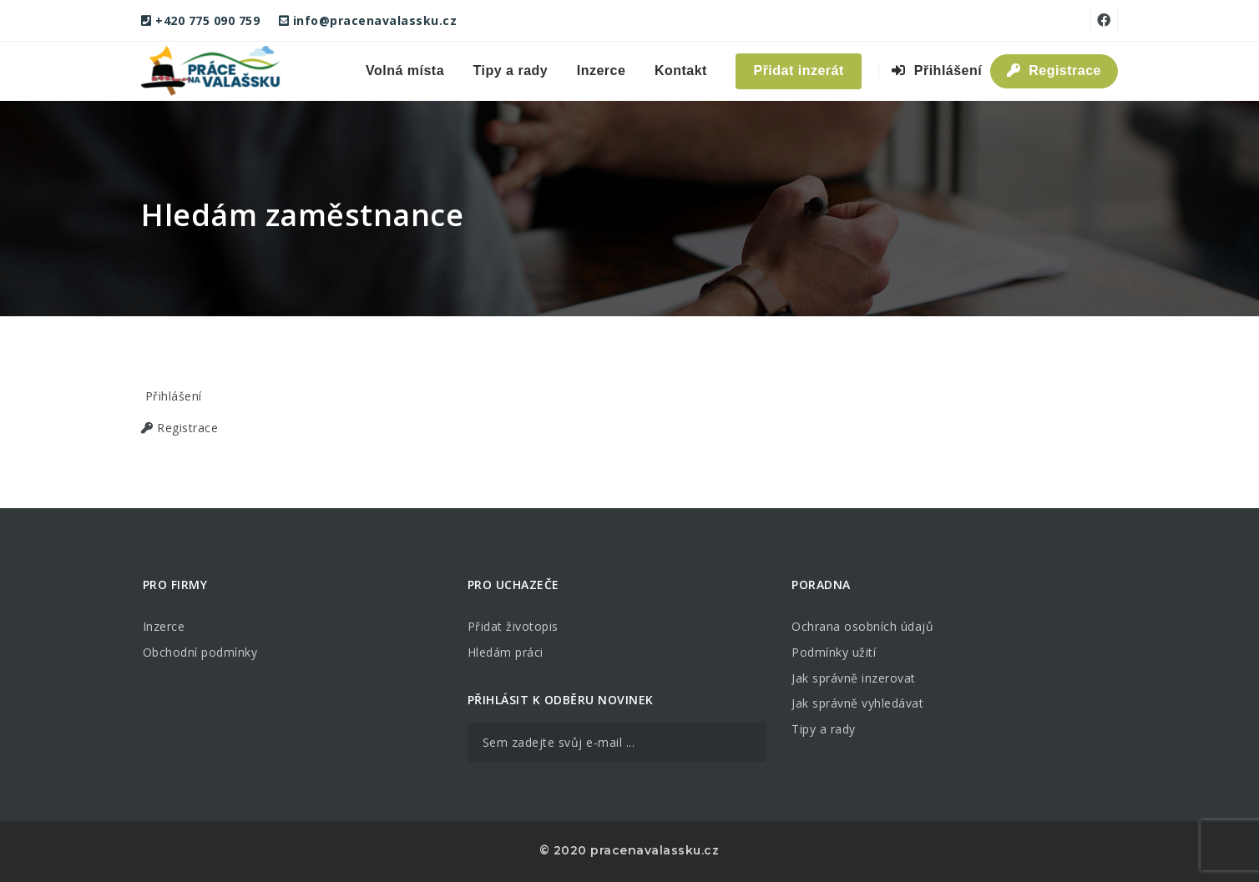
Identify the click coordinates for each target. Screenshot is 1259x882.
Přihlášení (937, 70)
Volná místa (405, 70)
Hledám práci (506, 652)
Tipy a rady (511, 70)
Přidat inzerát (798, 70)
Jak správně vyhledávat (857, 703)
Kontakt (681, 70)
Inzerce (601, 70)
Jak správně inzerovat (853, 678)
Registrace (1054, 70)
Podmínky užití (833, 652)
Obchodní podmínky (200, 652)
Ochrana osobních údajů (862, 626)
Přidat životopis (513, 626)
